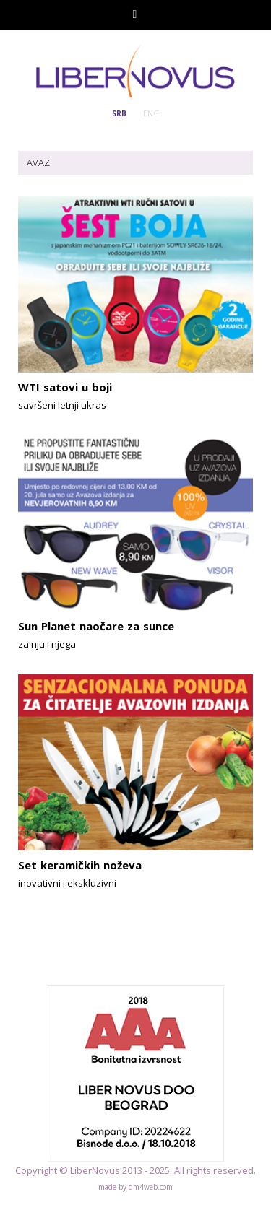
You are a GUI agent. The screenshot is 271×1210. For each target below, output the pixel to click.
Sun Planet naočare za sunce (96, 626)
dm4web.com (151, 1187)
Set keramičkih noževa (80, 865)
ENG (151, 113)
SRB (119, 113)
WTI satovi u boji (65, 387)
